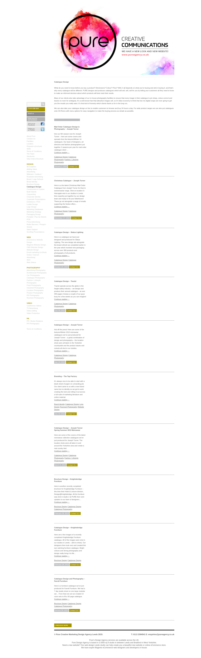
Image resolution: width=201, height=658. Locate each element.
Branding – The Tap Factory (65, 376)
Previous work (61, 625)
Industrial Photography (35, 288)
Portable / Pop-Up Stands (36, 217)
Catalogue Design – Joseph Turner (68, 325)
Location (30, 144)
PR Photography (33, 295)
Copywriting (31, 194)
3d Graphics (31, 167)
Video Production (33, 313)
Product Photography (35, 293)
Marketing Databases (35, 209)
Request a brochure (34, 146)
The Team (30, 154)
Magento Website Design (36, 245)
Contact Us (31, 139)
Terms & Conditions (34, 151)
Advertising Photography (36, 270)
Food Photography (34, 285)
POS (28, 219)
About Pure (31, 136)
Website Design (33, 250)
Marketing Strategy (34, 212)
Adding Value (32, 169)
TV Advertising (32, 308)
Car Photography (33, 275)
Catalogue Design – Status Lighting (68, 232)
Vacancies (31, 156)
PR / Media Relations (35, 321)
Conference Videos (34, 306)
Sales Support (32, 229)
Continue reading (62, 152)
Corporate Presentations (36, 199)
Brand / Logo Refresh (35, 179)
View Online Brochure (35, 159)
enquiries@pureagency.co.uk (161, 634)
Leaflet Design (32, 204)
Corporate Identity (33, 197)
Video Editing (32, 311)
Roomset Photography (68, 407)
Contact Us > (73, 166)
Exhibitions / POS (33, 202)
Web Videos (31, 262)
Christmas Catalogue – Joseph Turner (69, 181)
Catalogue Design (61, 157)
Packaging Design (34, 214)
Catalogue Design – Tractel (65, 281)
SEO (28, 260)
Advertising (31, 172)
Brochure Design (60, 507)
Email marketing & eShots (37, 252)
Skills (29, 149)
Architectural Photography (37, 273)
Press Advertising (33, 222)
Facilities (30, 141)
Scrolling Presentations (35, 232)
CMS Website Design (35, 247)
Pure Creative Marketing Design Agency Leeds (77, 634)
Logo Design (31, 207)
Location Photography (35, 290)
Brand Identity (59, 404)
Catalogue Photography (63, 509)
